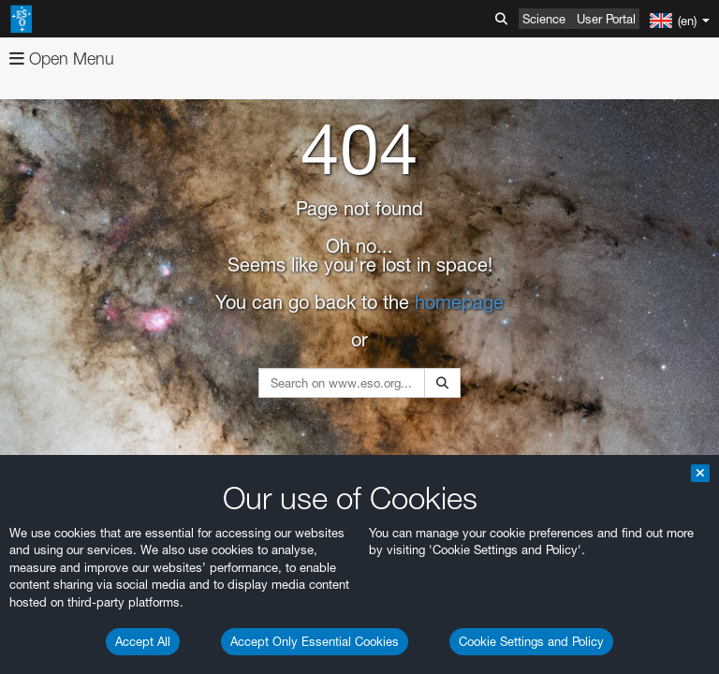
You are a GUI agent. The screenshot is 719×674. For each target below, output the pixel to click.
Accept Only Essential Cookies (314, 641)
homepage (459, 302)
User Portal (606, 18)
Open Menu (61, 58)
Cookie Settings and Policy (531, 641)
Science (543, 18)
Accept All (142, 641)
